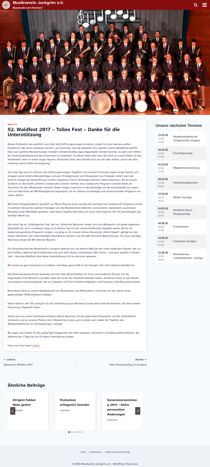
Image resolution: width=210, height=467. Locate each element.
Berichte (12, 124)
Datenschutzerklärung (117, 452)
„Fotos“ (36, 345)
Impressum (95, 452)
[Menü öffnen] (204, 4)
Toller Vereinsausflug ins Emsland (112, 362)
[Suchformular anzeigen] (195, 5)
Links (83, 452)
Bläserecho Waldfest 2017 (38, 362)
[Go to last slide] (12, 411)
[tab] (69, 432)
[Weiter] (137, 411)
